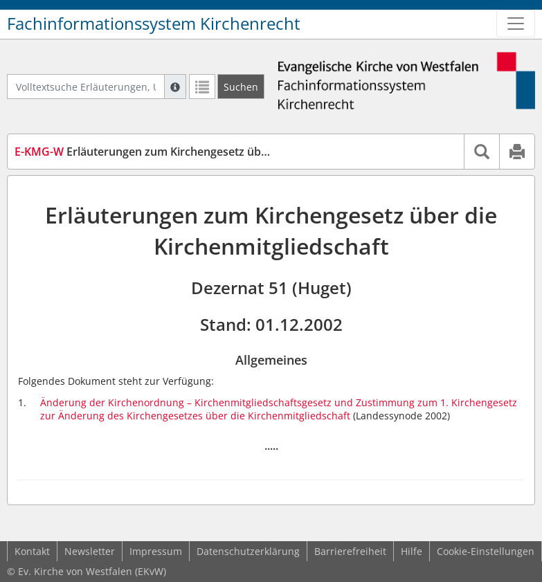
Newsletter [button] (89, 551)
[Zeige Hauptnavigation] (515, 23)
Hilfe (411, 551)
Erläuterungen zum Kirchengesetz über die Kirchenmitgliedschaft (211, 151)
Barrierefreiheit (350, 551)
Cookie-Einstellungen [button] (485, 551)
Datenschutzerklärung (248, 551)
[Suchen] (240, 86)
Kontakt (32, 551)
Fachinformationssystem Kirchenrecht (153, 23)
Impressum (155, 551)
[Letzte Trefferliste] (202, 86)
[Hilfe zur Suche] (175, 86)
